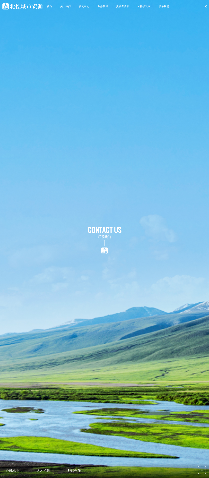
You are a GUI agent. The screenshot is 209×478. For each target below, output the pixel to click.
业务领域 (102, 6)
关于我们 (65, 6)
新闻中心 (84, 6)
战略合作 (74, 470)
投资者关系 (122, 6)
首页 (49, 6)
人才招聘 (43, 470)
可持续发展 (143, 6)
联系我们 (164, 6)
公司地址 (12, 470)
